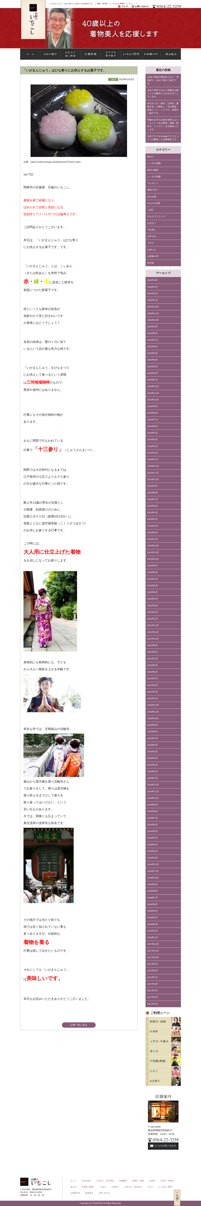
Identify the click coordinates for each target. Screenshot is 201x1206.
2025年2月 (152, 373)
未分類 (150, 263)
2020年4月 (152, 758)
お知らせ (151, 250)
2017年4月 (152, 997)
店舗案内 (123, 1181)
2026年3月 (152, 287)
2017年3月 (152, 1004)
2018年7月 (152, 897)
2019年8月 (152, 811)
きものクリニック (156, 216)
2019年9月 (152, 804)
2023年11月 (153, 473)
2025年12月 (153, 306)
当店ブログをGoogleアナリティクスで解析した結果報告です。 (163, 138)
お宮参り (115, 1187)
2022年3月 (152, 605)
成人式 (73, 1187)
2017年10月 (153, 957)
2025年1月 (152, 380)
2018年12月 (153, 864)
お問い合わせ (104, 1193)
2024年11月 (153, 393)
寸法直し (151, 230)
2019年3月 (152, 844)
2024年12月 (153, 386)
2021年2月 (152, 692)
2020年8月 (152, 731)
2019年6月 (152, 824)
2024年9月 (152, 406)
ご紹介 (150, 210)
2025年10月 (153, 320)
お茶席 (152, 1181)
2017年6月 (152, 984)
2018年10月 (153, 878)
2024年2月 (152, 453)
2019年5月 (152, 831)
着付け (150, 156)
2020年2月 (152, 771)
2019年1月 (152, 858)
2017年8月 (152, 970)
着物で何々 (152, 190)
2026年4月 (152, 280)
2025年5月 (152, 353)
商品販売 (89, 1193)
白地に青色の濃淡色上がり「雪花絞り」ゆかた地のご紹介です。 (163, 80)
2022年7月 (152, 579)
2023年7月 (152, 499)
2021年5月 (152, 672)
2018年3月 (152, 924)
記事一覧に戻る (78, 1024)
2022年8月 (152, 572)
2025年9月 (152, 326)
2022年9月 (152, 565)
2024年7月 (152, 419)
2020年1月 (152, 778)
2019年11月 (153, 791)
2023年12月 (153, 466)
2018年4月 (152, 917)
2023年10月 (153, 479)
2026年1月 (152, 300)
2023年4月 (152, 519)
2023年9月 (152, 486)
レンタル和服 (154, 176)
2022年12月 (153, 545)
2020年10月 (153, 718)
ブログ (150, 243)
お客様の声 (152, 256)
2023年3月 (152, 526)
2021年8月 (152, 652)
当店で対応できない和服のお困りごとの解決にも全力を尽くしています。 (163, 93)
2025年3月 (152, 366)
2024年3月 (152, 446)
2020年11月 (153, 712)
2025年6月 (152, 346)
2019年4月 (152, 838)
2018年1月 (152, 937)
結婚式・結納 (138, 1181)
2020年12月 (153, 705)
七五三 (103, 1187)
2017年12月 (153, 944)
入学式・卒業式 (167, 1181)
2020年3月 (152, 765)
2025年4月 (152, 360)
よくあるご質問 (165, 1187)
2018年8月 (152, 891)
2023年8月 (152, 492)
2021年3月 (152, 685)
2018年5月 (152, 911)
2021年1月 (152, 698)
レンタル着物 (154, 163)
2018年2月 (152, 931)
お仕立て (151, 223)
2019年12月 (153, 785)
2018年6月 (152, 904)
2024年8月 (152, 413)
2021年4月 (152, 678)
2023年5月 (152, 512)
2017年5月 (152, 990)
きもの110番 (153, 203)
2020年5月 (152, 751)
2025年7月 (152, 340)
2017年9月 (152, 964)
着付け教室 (152, 170)
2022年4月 (152, 599)
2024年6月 (152, 426)
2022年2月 (152, 612)
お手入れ (151, 236)
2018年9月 (152, 884)
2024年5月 (152, 433)
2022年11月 (153, 552)
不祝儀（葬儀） (88, 1187)
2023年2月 (152, 532)
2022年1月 (152, 619)
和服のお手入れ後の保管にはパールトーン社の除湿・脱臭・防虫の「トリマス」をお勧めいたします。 (163, 125)
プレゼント (152, 183)
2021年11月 (153, 632)
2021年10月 (153, 639)
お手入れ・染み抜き (133, 1187)
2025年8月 (152, 333)
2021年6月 (152, 665)
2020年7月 (152, 738)
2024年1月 (152, 459)
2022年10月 (153, 559)
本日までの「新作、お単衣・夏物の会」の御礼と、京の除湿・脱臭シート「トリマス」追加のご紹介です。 (163, 108)
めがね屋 (151, 196)
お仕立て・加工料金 (105, 1181)
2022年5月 (152, 592)
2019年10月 (153, 798)
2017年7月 (152, 977)
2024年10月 (153, 400)
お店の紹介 (86, 1181)
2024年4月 (152, 439)
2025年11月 (153, 313)
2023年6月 (152, 506)
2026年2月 (152, 293)
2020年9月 (152, 725)
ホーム (73, 1181)
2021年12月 (153, 625)
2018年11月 (153, 871)
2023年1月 (152, 539)
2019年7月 (152, 818)
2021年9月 (152, 645)
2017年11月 (153, 951)
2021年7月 (152, 658)
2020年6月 (152, 745)
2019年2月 (152, 851)
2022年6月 (152, 585)
